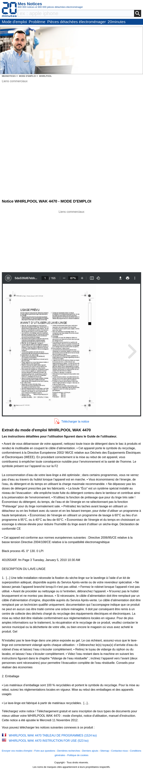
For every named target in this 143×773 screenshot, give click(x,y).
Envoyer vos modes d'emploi (17, 750)
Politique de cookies (77, 755)
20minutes (116, 22)
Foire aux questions (44, 750)
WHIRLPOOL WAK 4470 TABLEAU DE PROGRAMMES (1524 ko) (53, 735)
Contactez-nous (119, 750)
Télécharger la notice (75, 421)
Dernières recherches (68, 750)
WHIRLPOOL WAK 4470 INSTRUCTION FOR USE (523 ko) (48, 740)
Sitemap (104, 750)
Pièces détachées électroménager (76, 22)
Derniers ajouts (90, 750)
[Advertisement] (71, 240)
